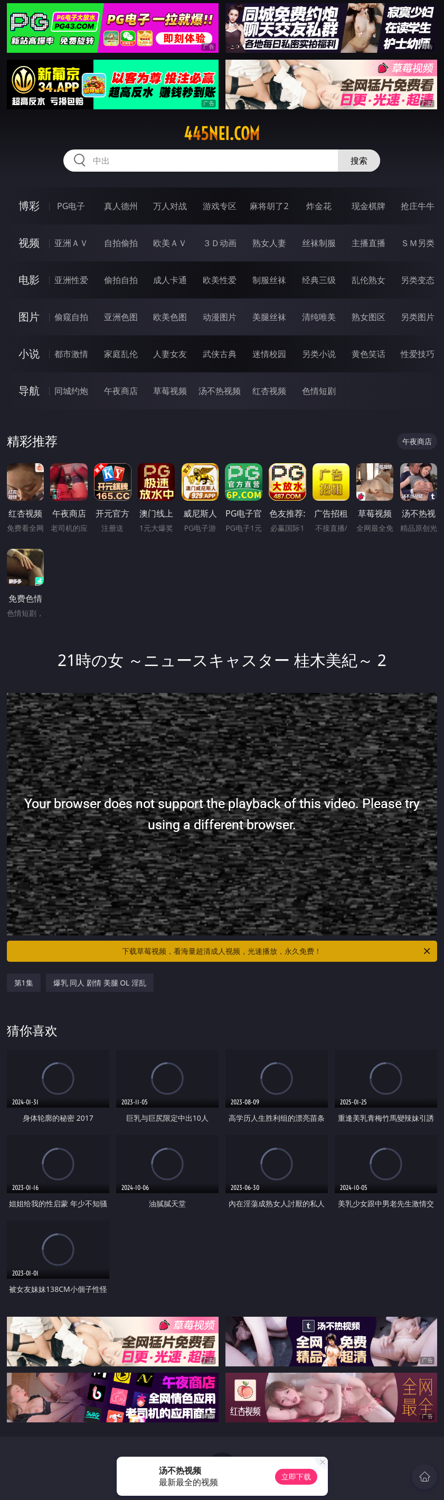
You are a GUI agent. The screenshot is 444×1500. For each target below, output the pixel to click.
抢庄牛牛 (417, 206)
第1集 (23, 983)
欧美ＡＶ (170, 243)
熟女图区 (368, 317)
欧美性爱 (220, 280)
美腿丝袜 (269, 317)
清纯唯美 (319, 317)
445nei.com (222, 133)
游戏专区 (220, 206)
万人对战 (170, 206)
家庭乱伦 (121, 354)
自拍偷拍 (121, 243)
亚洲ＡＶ (71, 243)
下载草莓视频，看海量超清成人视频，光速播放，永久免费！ (277, 951)
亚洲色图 (121, 317)
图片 (29, 317)
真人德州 (121, 206)
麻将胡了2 (269, 206)
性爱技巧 (417, 354)
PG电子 (71, 206)
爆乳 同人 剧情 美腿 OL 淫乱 (99, 983)
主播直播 (368, 243)
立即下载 (296, 1476)
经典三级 (319, 280)
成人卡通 (170, 280)
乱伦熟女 (368, 280)
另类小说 (319, 354)
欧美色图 (170, 317)
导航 (29, 390)
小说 (29, 353)
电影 (29, 280)
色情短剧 (319, 391)
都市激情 (71, 354)
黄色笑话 (368, 354)
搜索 (359, 160)
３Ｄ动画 (220, 243)
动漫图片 (220, 317)
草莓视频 (170, 391)
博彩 (29, 206)
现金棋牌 (368, 206)
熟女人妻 (269, 243)
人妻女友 (170, 354)
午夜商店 (121, 391)
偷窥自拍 (71, 317)
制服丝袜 (269, 280)
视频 (29, 243)
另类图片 (417, 317)
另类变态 (417, 280)
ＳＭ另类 (417, 243)
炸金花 (319, 206)
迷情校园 (269, 354)
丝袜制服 (319, 243)
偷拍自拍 (121, 280)
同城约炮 (71, 391)
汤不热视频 (220, 391)
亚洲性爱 (71, 280)
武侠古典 (220, 354)
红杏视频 (269, 391)
